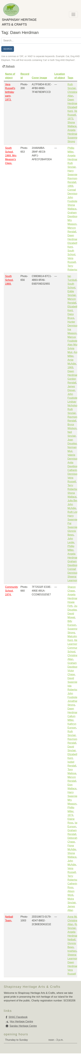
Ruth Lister (74, 512)
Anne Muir (73, 916)
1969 (70, 186)
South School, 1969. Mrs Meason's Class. (10, 155)
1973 (70, 118)
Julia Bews (74, 500)
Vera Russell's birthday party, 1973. (10, 92)
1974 (70, 815)
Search (7, 49)
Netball (71, 939)
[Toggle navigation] (73, 14)
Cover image (39, 77)
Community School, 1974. (11, 591)
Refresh (9, 66)
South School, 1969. (9, 280)
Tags (70, 77)
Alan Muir (73, 344)
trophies (72, 951)
